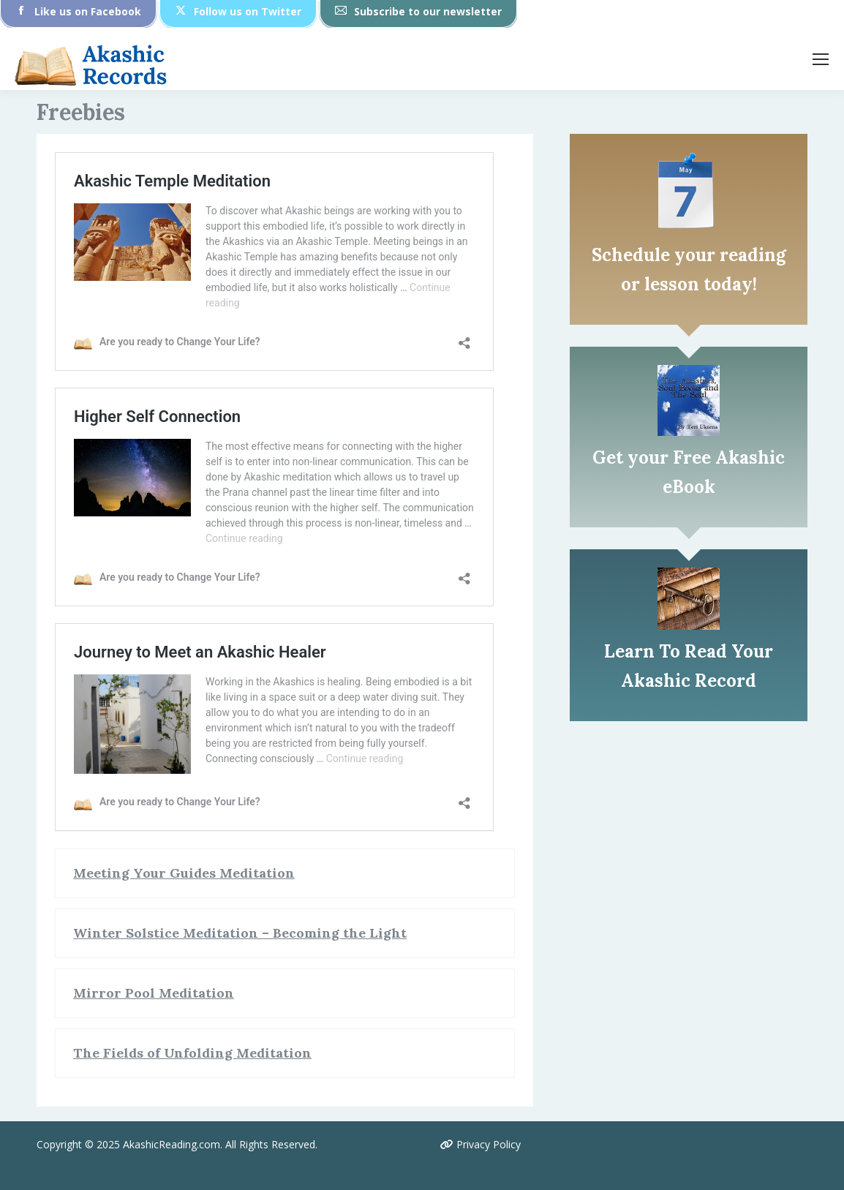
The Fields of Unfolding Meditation (192, 1052)
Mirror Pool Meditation (153, 992)
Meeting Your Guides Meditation (184, 873)
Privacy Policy (480, 1144)
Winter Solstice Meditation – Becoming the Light (240, 932)
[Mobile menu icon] (820, 59)
